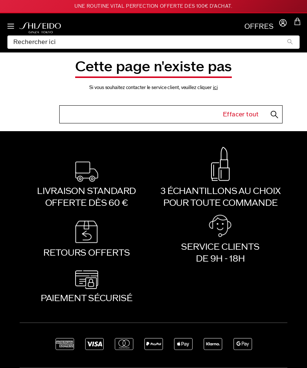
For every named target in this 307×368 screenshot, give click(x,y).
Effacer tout (241, 114)
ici (215, 87)
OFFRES (258, 26)
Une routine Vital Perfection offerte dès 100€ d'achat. (153, 6)
